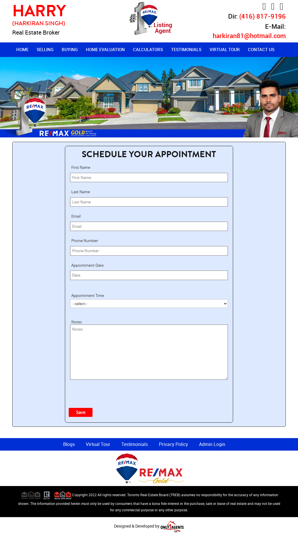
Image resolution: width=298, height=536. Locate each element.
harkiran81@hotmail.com (249, 35)
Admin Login (212, 444)
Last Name (80, 191)
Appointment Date (87, 265)
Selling (45, 49)
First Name (80, 167)
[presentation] (117, 392)
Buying (70, 49)
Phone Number (84, 240)
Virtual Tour (225, 49)
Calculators (148, 49)
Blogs (69, 444)
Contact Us (261, 49)
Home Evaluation (105, 49)
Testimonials (186, 49)
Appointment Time (87, 295)
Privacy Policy (173, 444)
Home (22, 49)
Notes (76, 322)
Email (76, 216)
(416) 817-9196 (262, 16)
